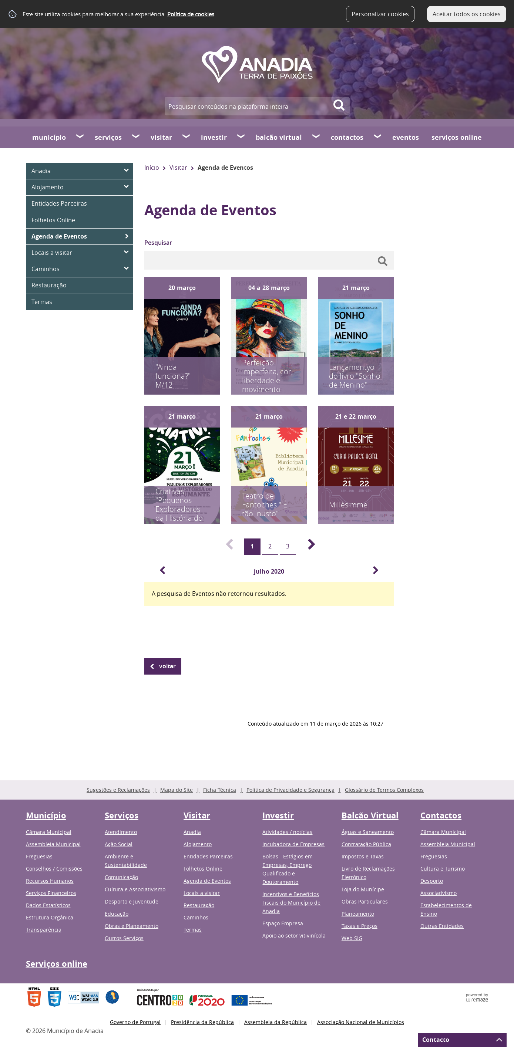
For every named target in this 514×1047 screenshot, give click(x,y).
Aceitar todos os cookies (467, 14)
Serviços (108, 137)
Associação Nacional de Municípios (360, 1022)
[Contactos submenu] (378, 137)
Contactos (347, 137)
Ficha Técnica (219, 789)
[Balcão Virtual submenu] (316, 137)
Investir (214, 137)
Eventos (405, 137)
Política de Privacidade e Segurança (290, 789)
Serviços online (456, 137)
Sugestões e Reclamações (118, 789)
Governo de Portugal (135, 1022)
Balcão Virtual (279, 137)
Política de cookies (190, 14)
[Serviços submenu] (136, 137)
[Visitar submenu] (186, 137)
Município (49, 137)
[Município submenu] (80, 137)
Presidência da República (202, 1022)
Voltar (167, 666)
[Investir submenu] (241, 137)
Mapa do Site (176, 789)
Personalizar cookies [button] (380, 14)
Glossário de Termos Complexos (384, 789)
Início (151, 167)
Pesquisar (158, 243)
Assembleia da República (275, 1022)
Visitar (161, 137)
